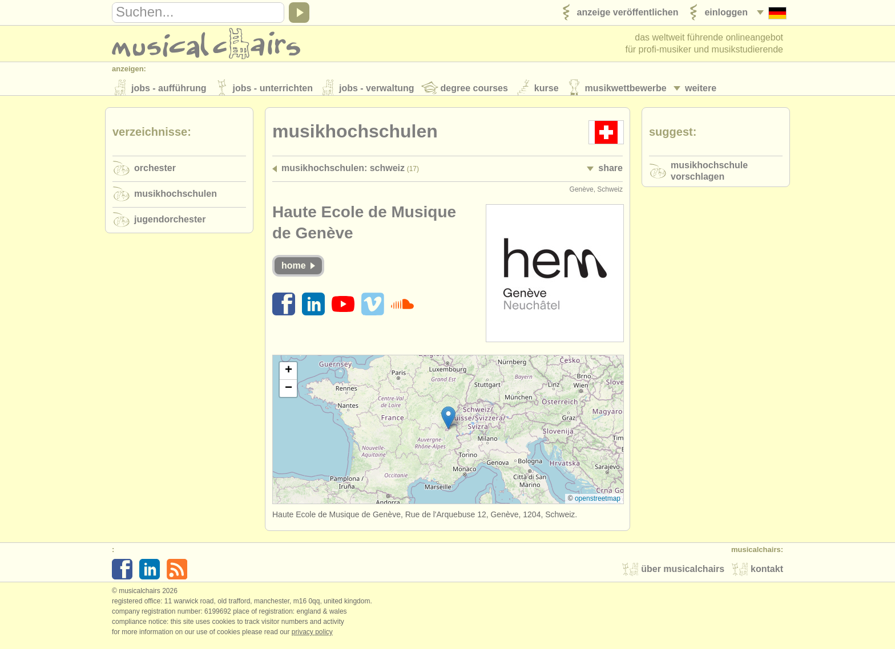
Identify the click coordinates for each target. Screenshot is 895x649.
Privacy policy (312, 637)
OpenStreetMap (597, 504)
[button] (448, 423)
